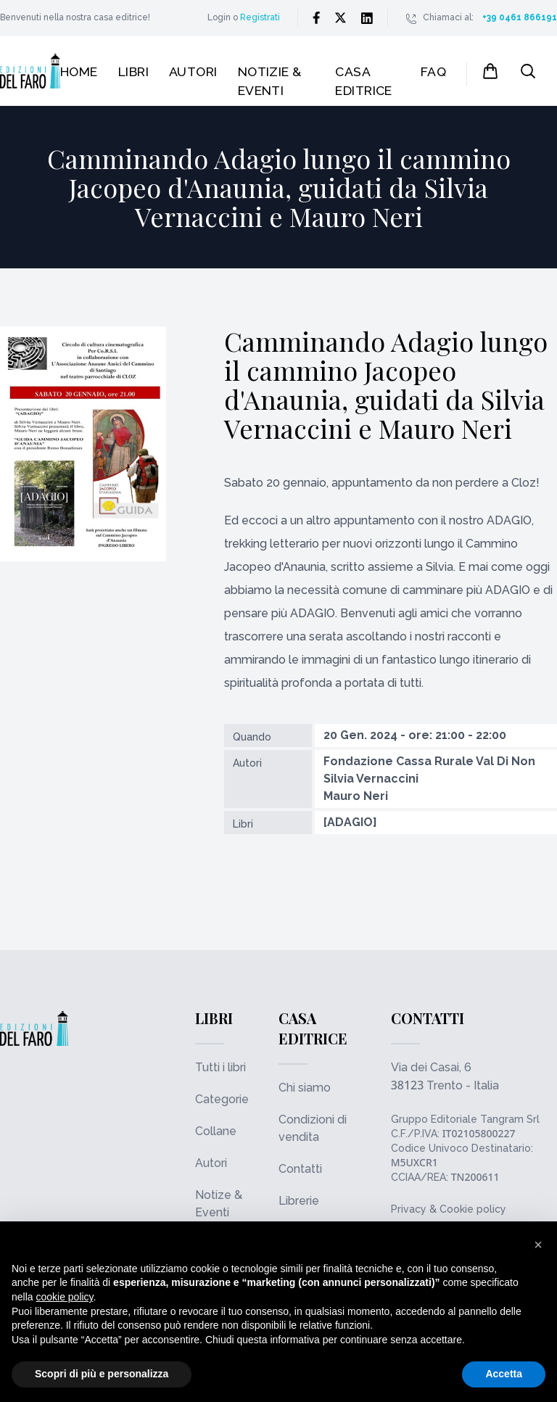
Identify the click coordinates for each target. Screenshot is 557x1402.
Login (219, 17)
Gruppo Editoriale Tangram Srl (465, 1119)
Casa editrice (363, 81)
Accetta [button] (503, 1374)
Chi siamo (304, 1087)
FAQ (433, 71)
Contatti (300, 1169)
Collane (215, 1131)
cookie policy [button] (64, 1297)
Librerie (298, 1201)
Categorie (222, 1099)
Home (79, 71)
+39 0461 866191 (519, 17)
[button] (538, 1244)
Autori (193, 71)
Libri (133, 71)
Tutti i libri (220, 1067)
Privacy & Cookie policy (448, 1209)
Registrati (260, 17)
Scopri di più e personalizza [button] (101, 1374)
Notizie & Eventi (270, 81)
